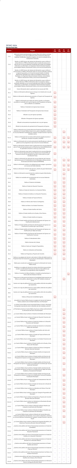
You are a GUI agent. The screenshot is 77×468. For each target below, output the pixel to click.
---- (55, 431)
